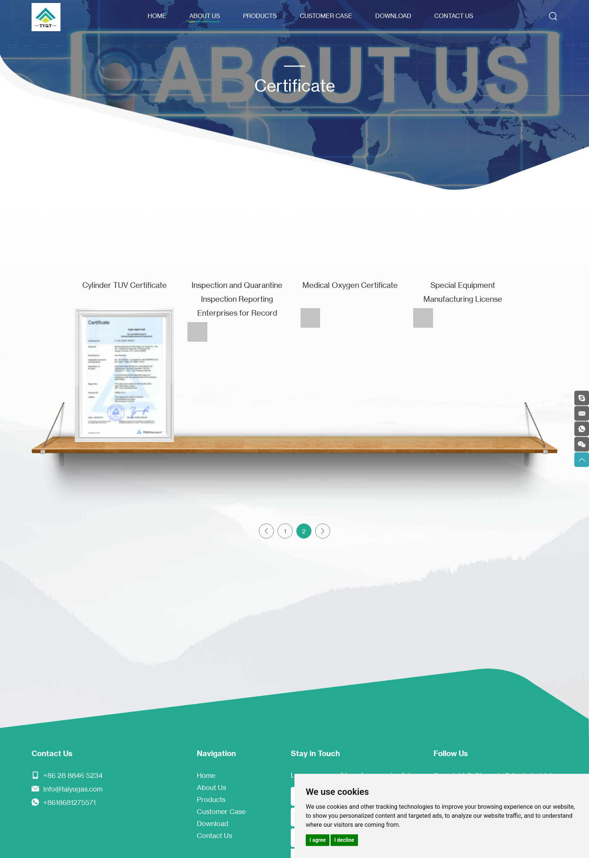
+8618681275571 (69, 802)
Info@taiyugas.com (73, 789)
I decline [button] (344, 840)
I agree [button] (318, 840)
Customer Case (326, 16)
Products (260, 16)
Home (157, 16)
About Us (204, 16)
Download (393, 16)
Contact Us (453, 16)
